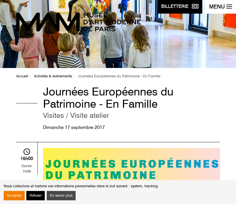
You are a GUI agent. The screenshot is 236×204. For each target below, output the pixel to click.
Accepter (14, 195)
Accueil (22, 76)
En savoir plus (61, 195)
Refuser (35, 195)
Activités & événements (53, 76)
